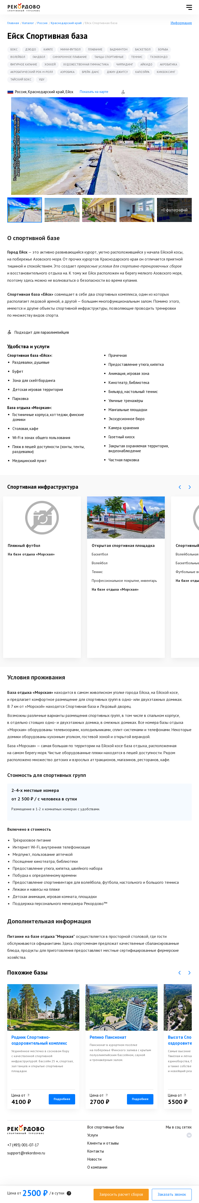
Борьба (163, 49)
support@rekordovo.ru (26, 1152)
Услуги (92, 1135)
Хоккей (50, 64)
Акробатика (168, 64)
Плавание (95, 49)
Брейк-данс (90, 72)
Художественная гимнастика (86, 64)
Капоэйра (142, 72)
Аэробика (67, 72)
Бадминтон (118, 49)
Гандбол (39, 57)
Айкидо (146, 64)
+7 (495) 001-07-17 (23, 1144)
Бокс (14, 49)
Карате (48, 49)
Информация (181, 22)
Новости (94, 1159)
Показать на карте (94, 91)
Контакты (95, 1151)
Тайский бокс (20, 79)
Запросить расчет (121, 1194)
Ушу (41, 79)
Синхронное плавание (70, 57)
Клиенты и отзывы (103, 1143)
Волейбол (17, 57)
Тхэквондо (159, 57)
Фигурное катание (23, 64)
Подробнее (62, 1099)
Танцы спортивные (109, 57)
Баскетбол (143, 49)
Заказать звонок (172, 1194)
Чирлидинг (124, 64)
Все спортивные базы (105, 1127)
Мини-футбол (70, 49)
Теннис (137, 57)
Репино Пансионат (108, 1037)
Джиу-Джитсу (117, 72)
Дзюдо (30, 49)
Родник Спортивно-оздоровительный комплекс (39, 1040)
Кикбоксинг (166, 72)
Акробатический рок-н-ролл (31, 72)
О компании (97, 1167)
